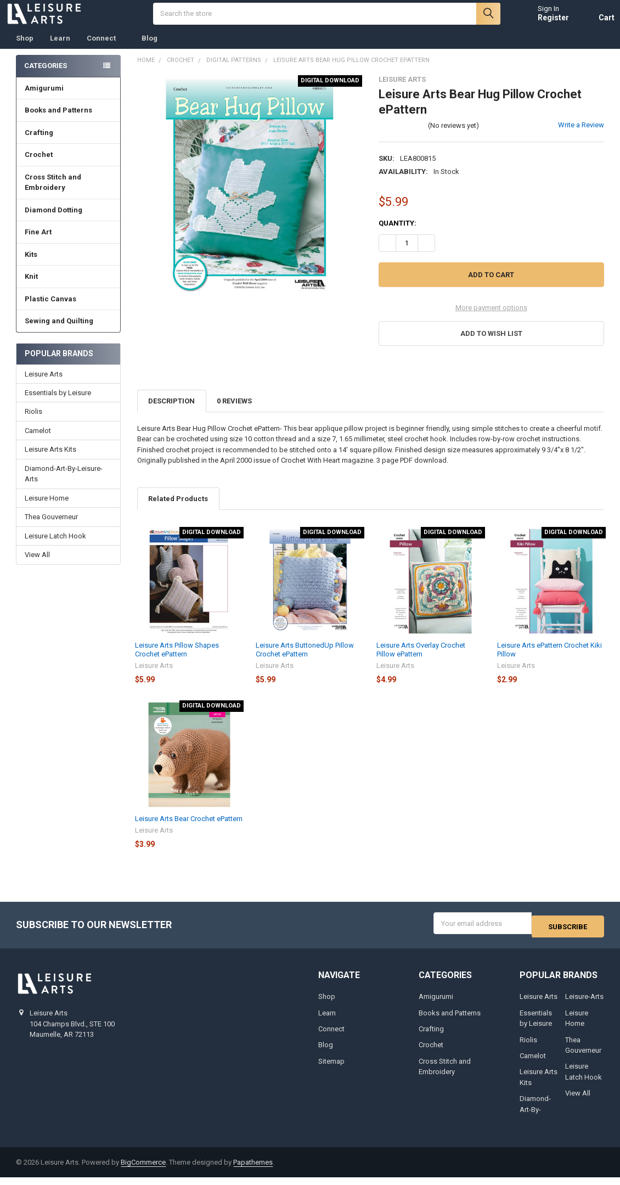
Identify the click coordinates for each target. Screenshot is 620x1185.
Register (543, 23)
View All (37, 565)
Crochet (68, 165)
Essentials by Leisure (58, 404)
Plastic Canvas (68, 310)
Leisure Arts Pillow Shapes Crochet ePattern (177, 660)
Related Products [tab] (178, 510)
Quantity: (397, 234)
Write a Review (581, 136)
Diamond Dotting (68, 221)
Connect (106, 49)
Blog (149, 49)
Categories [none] (45, 76)
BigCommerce (143, 1170)
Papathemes (253, 1170)
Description (171, 412)
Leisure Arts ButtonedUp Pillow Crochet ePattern (305, 660)
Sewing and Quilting (68, 332)
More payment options (491, 318)
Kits (68, 265)
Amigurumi (44, 99)
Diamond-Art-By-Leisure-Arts (64, 485)
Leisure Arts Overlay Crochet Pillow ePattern (420, 660)
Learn (60, 49)
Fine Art (68, 243)
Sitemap (331, 1069)
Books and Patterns (68, 121)
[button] (491, 344)
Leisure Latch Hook (55, 547)
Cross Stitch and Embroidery (69, 193)
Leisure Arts (44, 385)
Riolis (33, 422)
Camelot (38, 441)
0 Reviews (234, 412)
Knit (68, 287)
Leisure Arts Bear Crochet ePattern (189, 829)
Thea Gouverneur (51, 528)
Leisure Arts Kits (50, 460)
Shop (24, 49)
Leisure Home (47, 509)
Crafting (68, 143)
